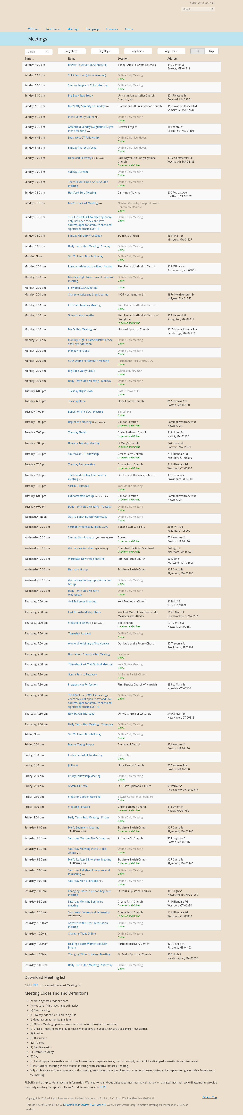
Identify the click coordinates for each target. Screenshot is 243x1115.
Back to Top (210, 1097)
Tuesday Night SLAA (80, 391)
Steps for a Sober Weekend (84, 796)
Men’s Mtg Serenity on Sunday (86, 106)
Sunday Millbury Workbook (85, 235)
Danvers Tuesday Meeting (83, 443)
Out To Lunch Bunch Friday (84, 734)
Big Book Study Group (81, 370)
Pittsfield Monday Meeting (84, 305)
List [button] (197, 51)
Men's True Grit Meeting (83, 203)
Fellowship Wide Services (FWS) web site (84, 1105)
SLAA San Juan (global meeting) (87, 75)
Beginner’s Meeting (80, 422)
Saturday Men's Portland (83, 880)
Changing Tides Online (82, 933)
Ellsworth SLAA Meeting (82, 287)
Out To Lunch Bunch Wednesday (87, 516)
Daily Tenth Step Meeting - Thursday (90, 724)
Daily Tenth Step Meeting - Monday (89, 381)
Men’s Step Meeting (80, 329)
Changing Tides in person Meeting (89, 954)
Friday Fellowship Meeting (84, 776)
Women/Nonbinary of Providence (88, 643)
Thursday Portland (79, 633)
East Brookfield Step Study (84, 612)
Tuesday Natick (77, 432)
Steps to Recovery (79, 622)
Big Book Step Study (80, 95)
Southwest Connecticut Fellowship (89, 912)
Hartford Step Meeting (82, 192)
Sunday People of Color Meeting (87, 85)
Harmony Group (78, 569)
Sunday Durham (78, 171)
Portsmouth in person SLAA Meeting (90, 266)
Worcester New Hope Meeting (86, 558)
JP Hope (73, 765)
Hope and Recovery (80, 158)
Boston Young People (81, 744)
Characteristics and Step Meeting (88, 294)
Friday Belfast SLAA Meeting (85, 755)
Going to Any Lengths (81, 315)
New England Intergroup (62, 10)
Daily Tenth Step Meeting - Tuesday (89, 506)
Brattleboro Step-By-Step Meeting (89, 654)
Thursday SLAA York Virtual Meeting (90, 664)
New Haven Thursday (81, 713)
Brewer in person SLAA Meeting (87, 64)
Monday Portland (78, 350)
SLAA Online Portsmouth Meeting (88, 360)
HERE (34, 985)
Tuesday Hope (77, 401)
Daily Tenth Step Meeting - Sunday (89, 246)
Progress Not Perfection (82, 684)
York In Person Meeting (82, 601)
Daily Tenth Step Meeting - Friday (88, 817)
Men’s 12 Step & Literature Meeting (89, 859)
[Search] (34, 52)
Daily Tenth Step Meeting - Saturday (90, 965)
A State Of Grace (78, 786)
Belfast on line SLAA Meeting (85, 411)
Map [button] (211, 51)
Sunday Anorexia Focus (82, 147)
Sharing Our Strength (81, 537)
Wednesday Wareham (81, 548)
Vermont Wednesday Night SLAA (88, 526)
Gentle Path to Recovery (82, 674)
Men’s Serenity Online (81, 116)
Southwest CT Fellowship (83, 137)
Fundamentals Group (81, 496)
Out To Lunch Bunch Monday (85, 256)
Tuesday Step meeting (81, 464)
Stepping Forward (79, 806)
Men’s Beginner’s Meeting (83, 827)
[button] (72, 51)
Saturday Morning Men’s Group (87, 838)
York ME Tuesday (78, 486)
